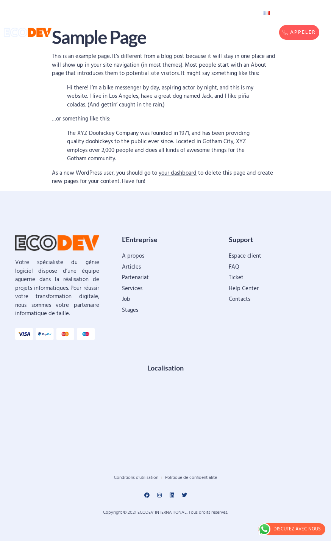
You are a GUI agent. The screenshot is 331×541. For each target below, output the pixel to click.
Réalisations (178, 13)
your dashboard (178, 173)
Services (131, 21)
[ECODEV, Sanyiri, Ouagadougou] (165, 416)
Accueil (91, 13)
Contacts (226, 13)
